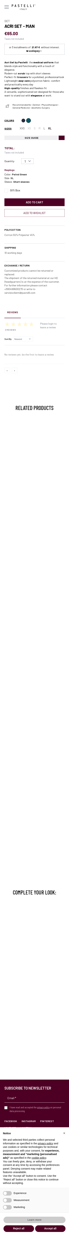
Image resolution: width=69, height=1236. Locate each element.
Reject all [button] (18, 1228)
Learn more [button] (34, 1219)
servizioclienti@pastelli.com (19, 292)
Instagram (29, 1121)
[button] (64, 1133)
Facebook (10, 1121)
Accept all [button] (50, 1228)
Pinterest (47, 1121)
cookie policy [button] (39, 1157)
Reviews (12, 312)
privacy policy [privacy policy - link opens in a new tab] (45, 1143)
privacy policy (43, 1107)
